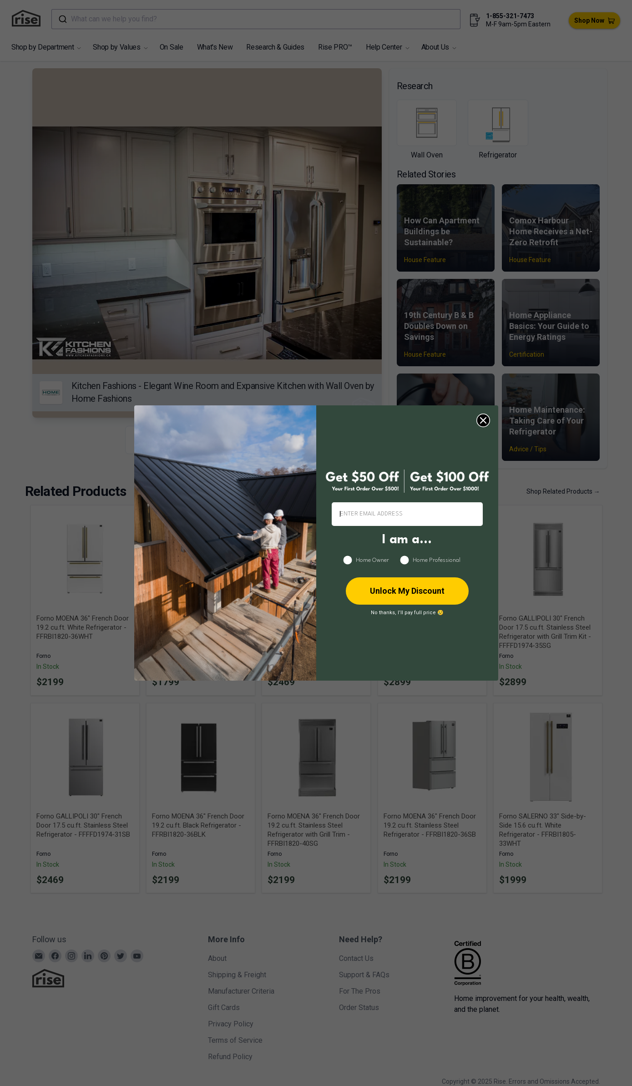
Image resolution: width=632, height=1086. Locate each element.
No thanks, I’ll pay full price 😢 (407, 613)
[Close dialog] (483, 420)
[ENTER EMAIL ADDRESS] (407, 514)
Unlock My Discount (407, 591)
